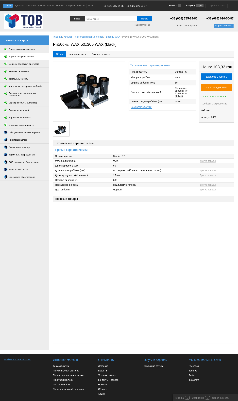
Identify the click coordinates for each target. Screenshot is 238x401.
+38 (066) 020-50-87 (136, 6)
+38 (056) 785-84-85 (113, 6)
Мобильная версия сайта (17, 359)
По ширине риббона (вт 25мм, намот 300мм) (181, 92)
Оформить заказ (217, 5)
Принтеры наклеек (63, 380)
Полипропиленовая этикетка (68, 375)
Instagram (194, 380)
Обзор (59, 54)
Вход (179, 25)
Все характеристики (141, 107)
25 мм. (178, 101)
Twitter (192, 375)
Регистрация (190, 25)
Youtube (193, 370)
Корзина (175, 5)
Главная (8, 5)
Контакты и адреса (65, 5)
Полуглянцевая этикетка (66, 370)
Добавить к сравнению (214, 103)
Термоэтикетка (61, 366)
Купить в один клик (216, 87)
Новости (81, 5)
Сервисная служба (153, 366)
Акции (90, 5)
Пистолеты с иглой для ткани (68, 389)
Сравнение (198, 398)
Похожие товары (101, 54)
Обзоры (102, 389)
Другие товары (208, 161)
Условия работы (46, 5)
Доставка (19, 5)
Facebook (194, 366)
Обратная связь (223, 25)
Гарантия (30, 5)
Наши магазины (142, 25)
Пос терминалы (61, 384)
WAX (177, 77)
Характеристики (77, 54)
